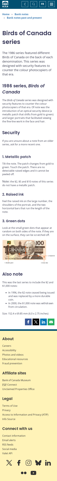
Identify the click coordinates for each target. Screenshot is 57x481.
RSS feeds (7, 444)
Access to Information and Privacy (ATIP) (25, 414)
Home (5, 14)
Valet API (7, 453)
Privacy (6, 410)
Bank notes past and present (24, 17)
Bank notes (21, 14)
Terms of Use (9, 405)
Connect (9, 384)
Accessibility (9, 350)
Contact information (14, 435)
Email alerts (9, 440)
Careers (6, 345)
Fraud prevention (12, 363)
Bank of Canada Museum (16, 380)
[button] (28, 322)
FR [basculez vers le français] (42, 4)
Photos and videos (13, 354)
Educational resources (15, 359)
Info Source (8, 419)
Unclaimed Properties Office (18, 389)
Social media (9, 449)
